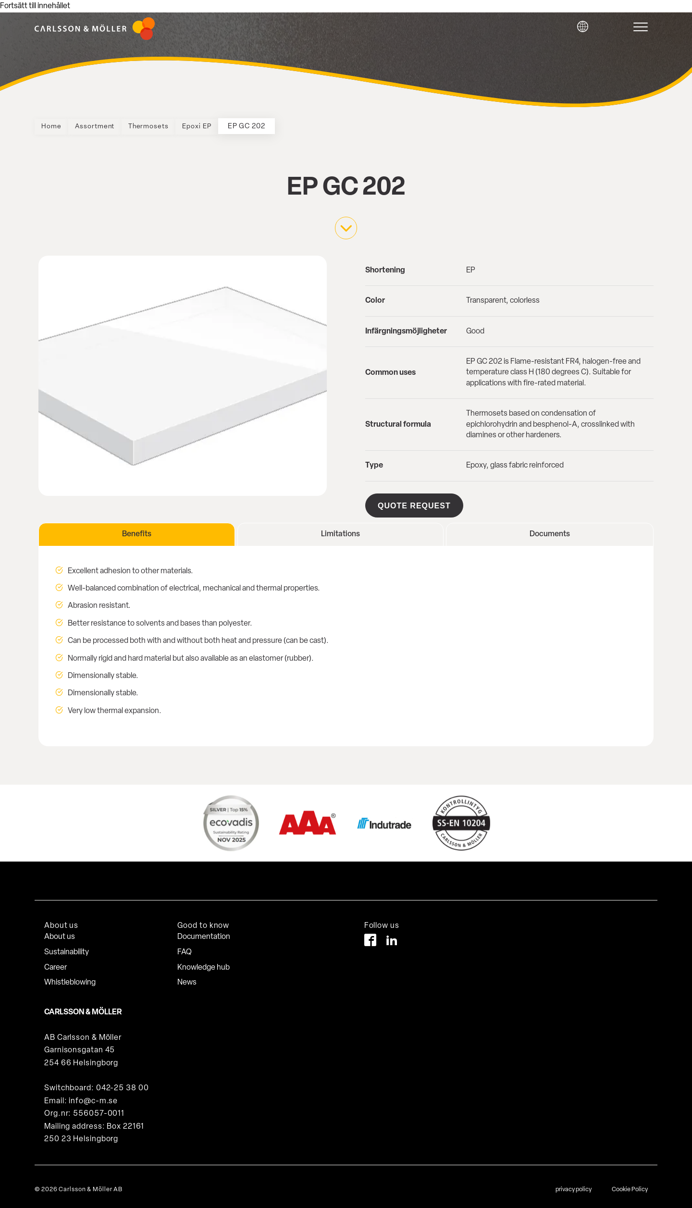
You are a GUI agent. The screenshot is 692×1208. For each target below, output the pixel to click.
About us (59, 931)
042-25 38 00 (122, 1082)
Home (54, 126)
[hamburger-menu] (643, 27)
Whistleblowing (70, 977)
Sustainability (66, 946)
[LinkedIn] (392, 936)
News (187, 977)
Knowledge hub (203, 961)
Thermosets (168, 126)
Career (55, 961)
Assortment (106, 126)
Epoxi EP (224, 126)
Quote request (414, 505)
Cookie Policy (630, 1184)
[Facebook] (370, 936)
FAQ (184, 946)
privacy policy (574, 1184)
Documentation (203, 931)
